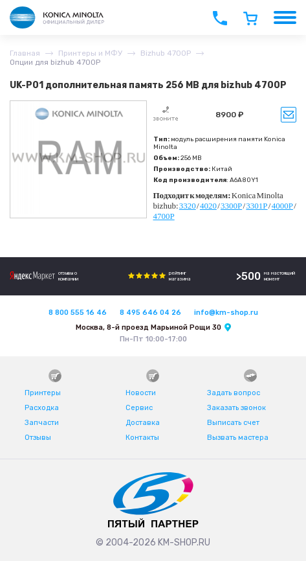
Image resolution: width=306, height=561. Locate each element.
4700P (164, 216)
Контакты (142, 437)
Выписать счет (233, 422)
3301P (256, 206)
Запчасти (42, 422)
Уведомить (288, 114)
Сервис (139, 408)
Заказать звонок (236, 408)
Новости (141, 393)
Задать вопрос (233, 393)
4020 (208, 206)
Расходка (42, 408)
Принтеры (43, 393)
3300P (231, 206)
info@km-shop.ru (226, 312)
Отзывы (38, 437)
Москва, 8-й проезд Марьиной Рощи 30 (148, 327)
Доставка (143, 422)
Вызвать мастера (237, 437)
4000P (282, 206)
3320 (187, 206)
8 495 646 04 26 (150, 312)
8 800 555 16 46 (78, 312)
